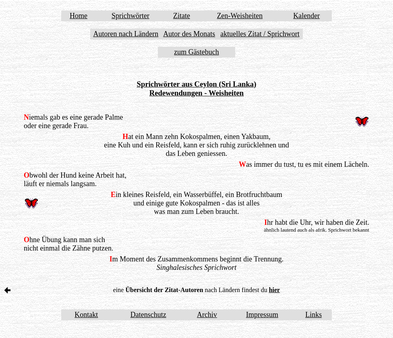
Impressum (262, 315)
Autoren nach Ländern (125, 34)
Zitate (181, 16)
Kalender (306, 16)
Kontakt (86, 315)
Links (313, 315)
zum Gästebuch (196, 52)
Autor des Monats (189, 34)
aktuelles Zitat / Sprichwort (259, 34)
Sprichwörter (130, 16)
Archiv (207, 315)
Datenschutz (148, 315)
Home (78, 16)
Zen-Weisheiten (240, 16)
